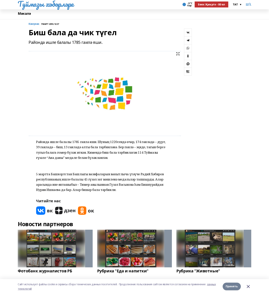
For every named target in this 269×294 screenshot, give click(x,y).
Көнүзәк (34, 24)
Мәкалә (24, 13)
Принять (232, 286)
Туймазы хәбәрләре (46, 4)
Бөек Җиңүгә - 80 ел (211, 4)
